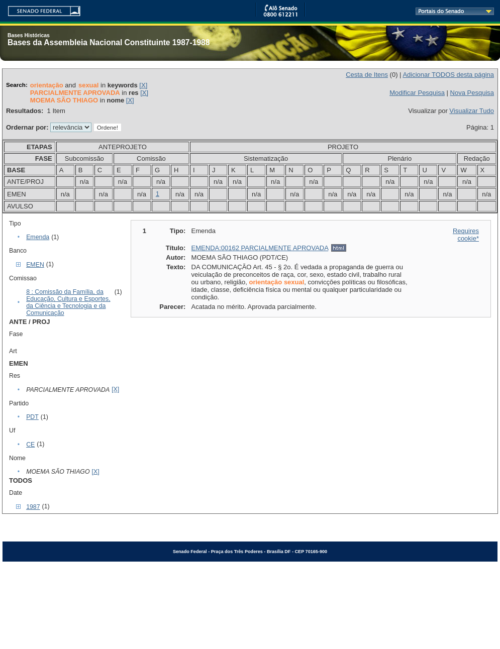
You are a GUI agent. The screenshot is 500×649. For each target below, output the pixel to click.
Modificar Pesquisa (417, 92)
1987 (33, 506)
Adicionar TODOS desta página (448, 74)
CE (30, 444)
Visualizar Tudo (471, 111)
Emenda (37, 237)
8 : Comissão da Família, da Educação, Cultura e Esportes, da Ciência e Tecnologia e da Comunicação (68, 302)
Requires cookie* (466, 234)
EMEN (35, 264)
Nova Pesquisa (472, 92)
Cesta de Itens (367, 74)
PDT (32, 416)
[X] (143, 85)
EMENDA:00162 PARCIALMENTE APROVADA (260, 248)
